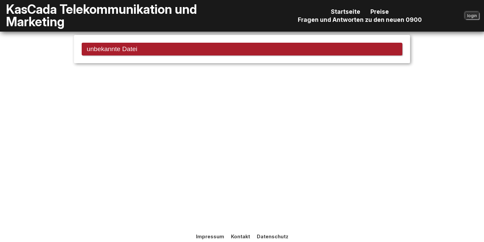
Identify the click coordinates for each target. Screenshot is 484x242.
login (472, 15)
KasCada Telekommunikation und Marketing (101, 15)
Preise (379, 12)
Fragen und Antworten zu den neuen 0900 (360, 20)
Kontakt (240, 236)
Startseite (345, 12)
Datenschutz (272, 236)
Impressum (210, 236)
